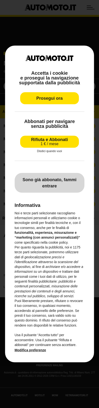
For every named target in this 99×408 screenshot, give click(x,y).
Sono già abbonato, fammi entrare (49, 182)
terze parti (22, 252)
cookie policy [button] (57, 242)
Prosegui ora (49, 98)
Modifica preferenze (30, 350)
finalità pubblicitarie (42, 281)
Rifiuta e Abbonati (49, 141)
